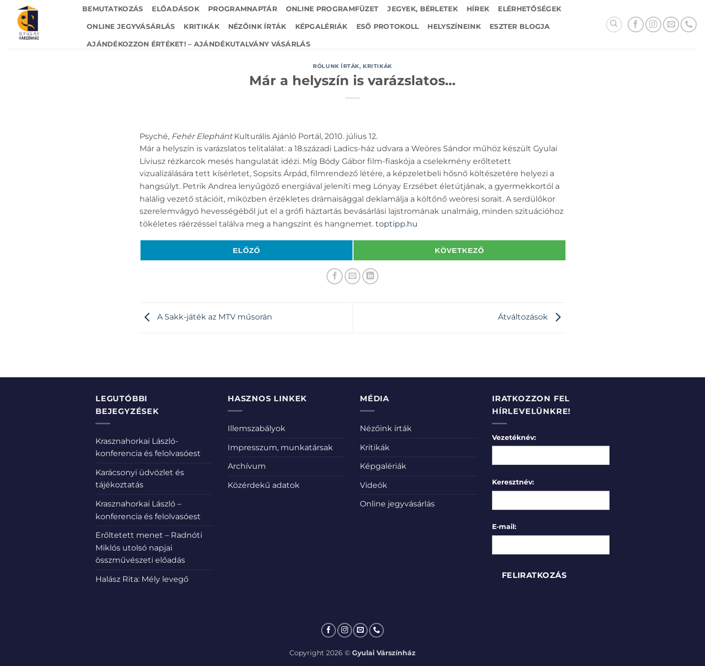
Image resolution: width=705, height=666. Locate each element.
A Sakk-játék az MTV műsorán (206, 317)
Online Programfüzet (332, 8)
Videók (373, 485)
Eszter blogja (520, 26)
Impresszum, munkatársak (280, 447)
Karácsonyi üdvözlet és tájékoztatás (139, 479)
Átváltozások (531, 317)
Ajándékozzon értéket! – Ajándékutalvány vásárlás (198, 44)
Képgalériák (321, 26)
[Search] (614, 24)
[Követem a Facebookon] (636, 25)
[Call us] (689, 25)
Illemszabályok (256, 428)
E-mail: (504, 526)
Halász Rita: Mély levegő (141, 579)
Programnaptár (242, 8)
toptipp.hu (397, 224)
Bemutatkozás (112, 8)
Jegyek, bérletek (422, 8)
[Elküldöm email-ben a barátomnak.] (353, 276)
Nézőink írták (257, 26)
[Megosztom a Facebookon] (335, 276)
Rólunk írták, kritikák (352, 66)
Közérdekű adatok (264, 485)
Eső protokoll (387, 26)
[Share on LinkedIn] (370, 276)
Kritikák (201, 26)
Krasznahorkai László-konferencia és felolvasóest (148, 447)
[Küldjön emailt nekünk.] (671, 25)
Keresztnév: (513, 482)
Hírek (478, 8)
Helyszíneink (453, 26)
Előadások (175, 8)
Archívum (247, 466)
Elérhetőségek (529, 8)
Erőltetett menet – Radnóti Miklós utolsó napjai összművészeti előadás (148, 547)
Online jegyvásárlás (131, 26)
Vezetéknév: (514, 437)
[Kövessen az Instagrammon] (653, 25)
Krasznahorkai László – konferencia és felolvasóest (148, 510)
